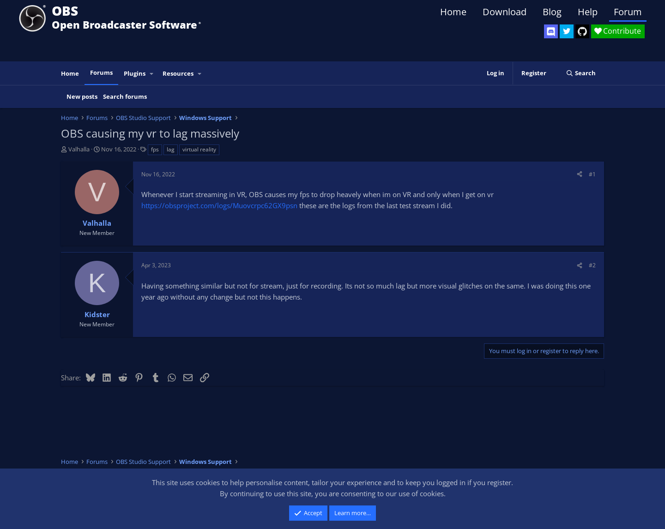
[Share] (580, 174)
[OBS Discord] (551, 31)
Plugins (134, 73)
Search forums (125, 96)
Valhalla (79, 149)
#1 (592, 174)
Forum (628, 12)
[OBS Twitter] (567, 31)
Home (453, 12)
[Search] (580, 73)
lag (171, 149)
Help (588, 12)
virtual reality (199, 149)
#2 (592, 265)
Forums (101, 72)
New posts (81, 96)
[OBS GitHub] (582, 31)
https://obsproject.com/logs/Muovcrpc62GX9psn (219, 205)
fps (155, 149)
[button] (151, 73)
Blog (552, 12)
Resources (178, 73)
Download (504, 12)
